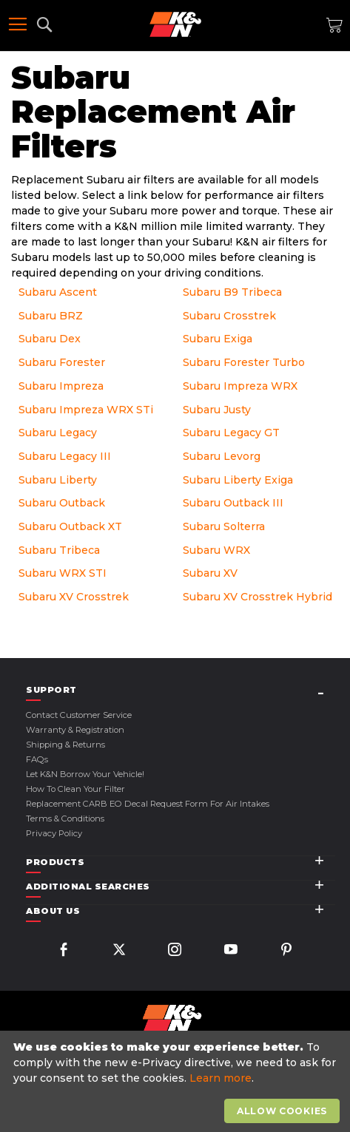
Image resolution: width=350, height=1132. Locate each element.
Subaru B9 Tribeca (232, 292)
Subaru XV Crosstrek (73, 596)
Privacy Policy (54, 833)
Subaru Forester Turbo (244, 362)
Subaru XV (210, 573)
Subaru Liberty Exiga (238, 480)
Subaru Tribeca (59, 550)
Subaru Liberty (57, 480)
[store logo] (175, 24)
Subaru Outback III (233, 502)
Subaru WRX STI (62, 573)
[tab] (180, 690)
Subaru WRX (216, 550)
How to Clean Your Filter (75, 789)
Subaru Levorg (221, 456)
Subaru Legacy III (64, 456)
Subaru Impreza (61, 386)
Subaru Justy (217, 409)
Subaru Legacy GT (231, 432)
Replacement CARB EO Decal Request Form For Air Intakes (147, 804)
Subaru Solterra (224, 526)
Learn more (220, 1078)
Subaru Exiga (217, 338)
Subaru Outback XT (70, 526)
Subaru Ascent (57, 292)
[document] (176, 1082)
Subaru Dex (49, 338)
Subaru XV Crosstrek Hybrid (257, 596)
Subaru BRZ (50, 315)
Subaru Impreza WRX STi (85, 409)
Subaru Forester (61, 362)
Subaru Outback (61, 502)
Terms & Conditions (65, 818)
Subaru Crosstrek (229, 315)
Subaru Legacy (57, 432)
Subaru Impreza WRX (240, 386)
